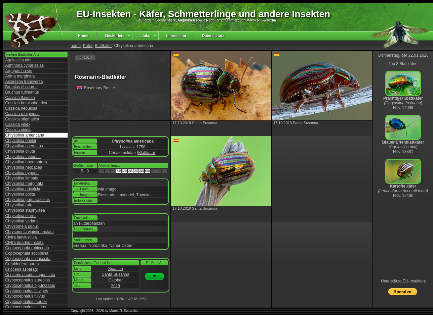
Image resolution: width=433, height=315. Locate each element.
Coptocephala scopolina (26, 253)
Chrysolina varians (22, 221)
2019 (115, 285)
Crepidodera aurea (22, 264)
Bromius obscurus (21, 87)
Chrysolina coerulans (24, 146)
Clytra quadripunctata (24, 242)
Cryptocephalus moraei (26, 301)
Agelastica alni (18, 60)
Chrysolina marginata (24, 183)
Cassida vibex (18, 124)
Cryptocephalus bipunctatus (30, 285)
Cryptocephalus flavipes (26, 290)
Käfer (88, 45)
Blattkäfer (103, 45)
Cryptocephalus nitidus (25, 307)
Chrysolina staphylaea (25, 210)
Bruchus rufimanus (22, 92)
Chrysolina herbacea (23, 167)
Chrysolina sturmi (21, 215)
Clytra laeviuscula (21, 237)
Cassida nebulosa (21, 108)
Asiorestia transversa (24, 81)
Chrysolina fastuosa (23, 156)
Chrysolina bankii (20, 140)
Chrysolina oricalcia (22, 189)
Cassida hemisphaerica (26, 103)
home (76, 45)
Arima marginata (20, 76)
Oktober (115, 280)
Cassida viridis (18, 129)
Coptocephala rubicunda (27, 248)
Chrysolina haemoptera (26, 162)
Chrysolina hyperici (22, 172)
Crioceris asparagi (21, 269)
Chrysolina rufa (19, 205)
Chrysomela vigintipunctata (29, 231)
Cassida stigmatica (22, 119)
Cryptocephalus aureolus (27, 280)
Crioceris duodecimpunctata (30, 274)
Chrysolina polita (20, 194)
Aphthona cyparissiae (24, 65)
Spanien (115, 268)
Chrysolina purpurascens (27, 199)
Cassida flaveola (20, 97)
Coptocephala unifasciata (28, 258)
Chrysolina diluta (20, 151)
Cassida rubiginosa (22, 113)
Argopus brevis (18, 70)
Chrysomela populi (22, 226)
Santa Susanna (115, 274)
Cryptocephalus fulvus (25, 296)
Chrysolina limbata (22, 178)
